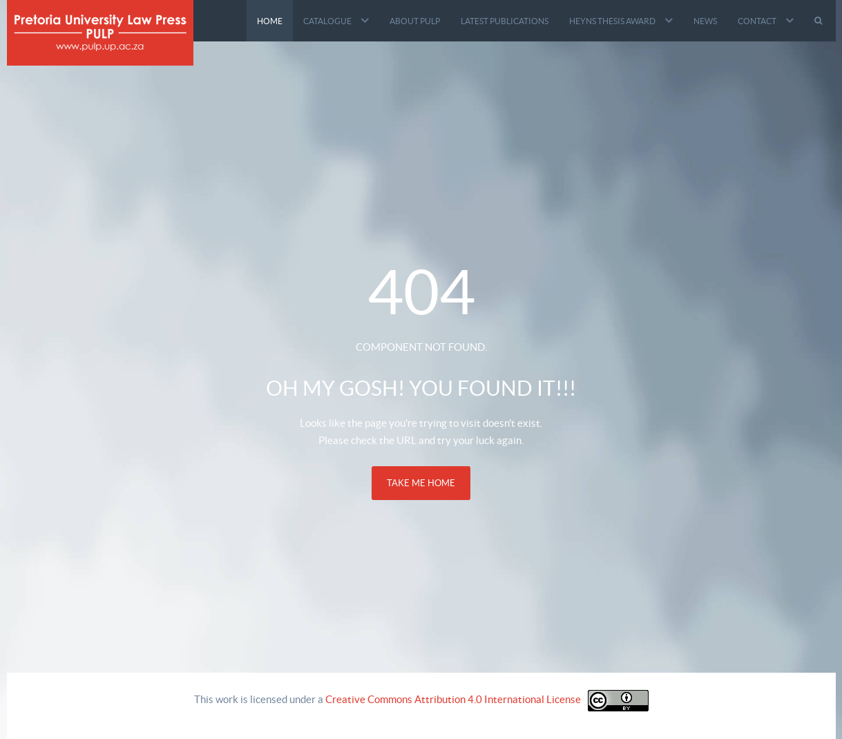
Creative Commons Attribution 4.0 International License (453, 699)
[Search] (820, 20)
